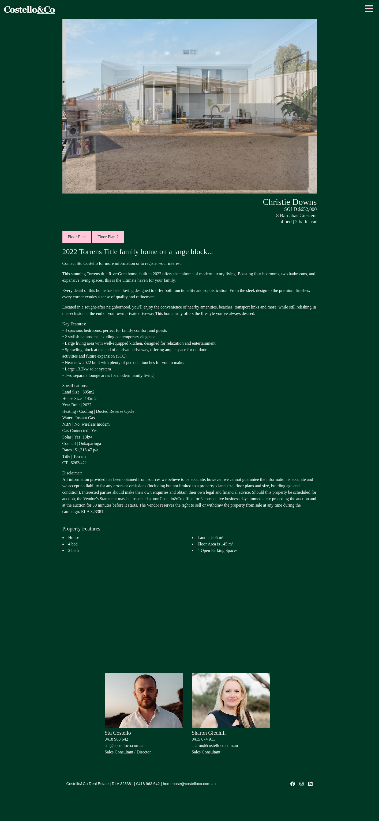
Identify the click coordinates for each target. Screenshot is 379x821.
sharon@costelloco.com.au (215, 745)
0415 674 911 (203, 739)
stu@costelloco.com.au (125, 745)
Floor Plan (77, 237)
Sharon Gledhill (209, 733)
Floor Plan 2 (108, 237)
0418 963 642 (116, 739)
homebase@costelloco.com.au (189, 784)
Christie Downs (290, 202)
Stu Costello (118, 733)
